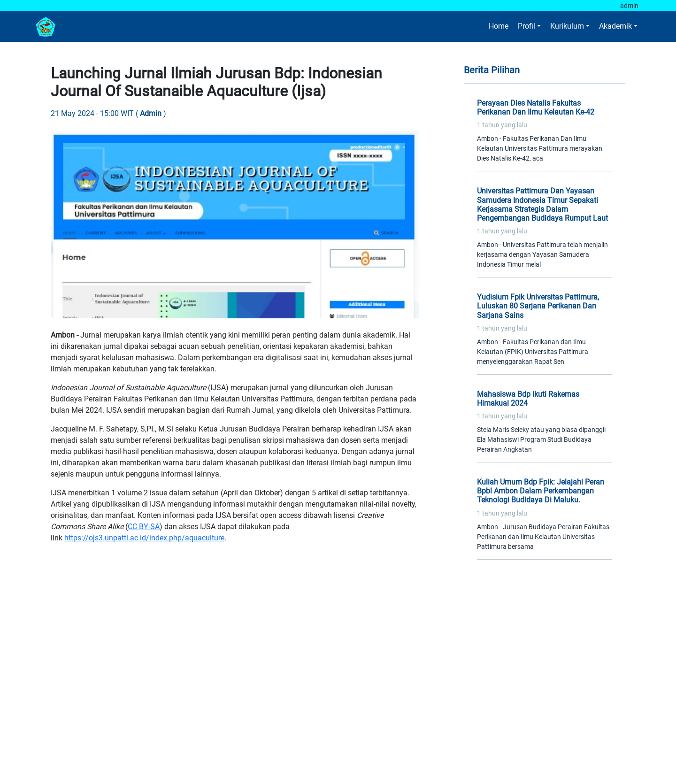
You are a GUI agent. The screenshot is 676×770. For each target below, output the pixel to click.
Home (498, 26)
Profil (526, 26)
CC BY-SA (144, 526)
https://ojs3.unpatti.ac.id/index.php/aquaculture (144, 537)
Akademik (615, 26)
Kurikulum (567, 26)
